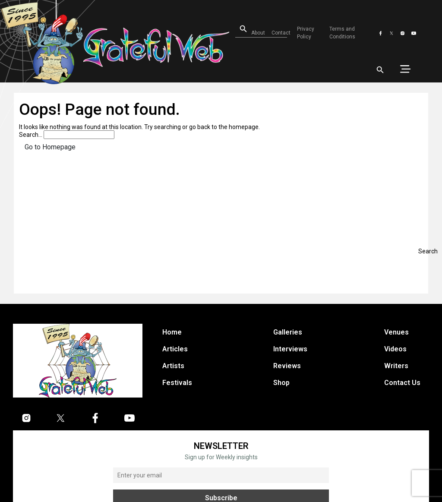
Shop (281, 383)
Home (172, 332)
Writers (396, 366)
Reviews (287, 366)
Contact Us (402, 383)
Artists (173, 366)
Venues (396, 332)
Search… (30, 134)
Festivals (177, 383)
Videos (395, 349)
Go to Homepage (50, 147)
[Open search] (238, 29)
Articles (175, 349)
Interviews (290, 349)
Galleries (287, 332)
